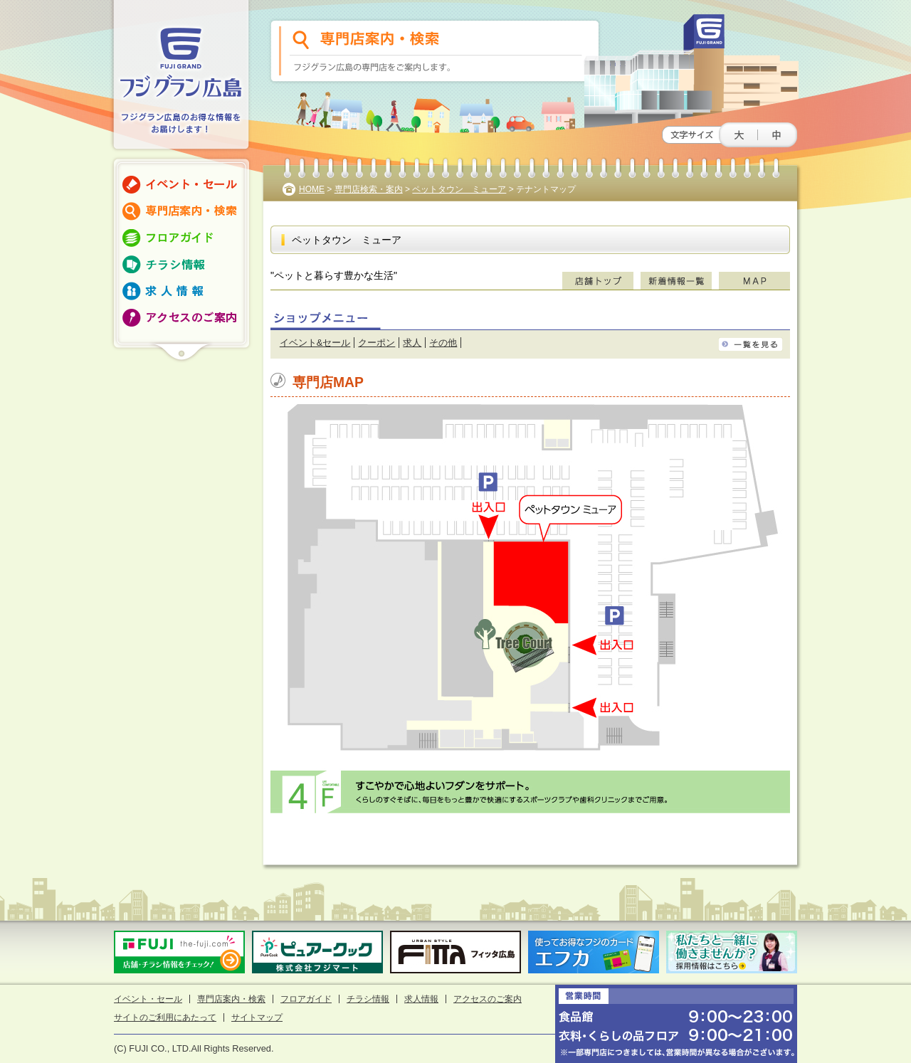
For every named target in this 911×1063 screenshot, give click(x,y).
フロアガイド (306, 999)
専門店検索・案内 (369, 189)
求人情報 (421, 999)
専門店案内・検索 (231, 999)
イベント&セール (315, 342)
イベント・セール (148, 999)
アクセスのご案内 (487, 999)
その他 (443, 342)
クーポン (376, 342)
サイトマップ (257, 1017)
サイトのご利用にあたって (165, 1017)
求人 (412, 342)
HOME (312, 189)
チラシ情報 (368, 999)
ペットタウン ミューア (459, 189)
